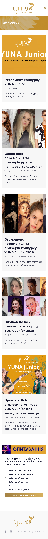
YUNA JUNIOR (11, 88)
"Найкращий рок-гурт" (19, 478)
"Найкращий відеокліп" (19, 490)
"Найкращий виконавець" (21, 474)
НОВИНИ (34, 171)
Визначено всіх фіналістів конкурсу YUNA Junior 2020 (21, 326)
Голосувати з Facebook (24, 495)
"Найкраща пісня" (16, 486)
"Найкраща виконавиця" (20, 470)
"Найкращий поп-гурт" (19, 482)
